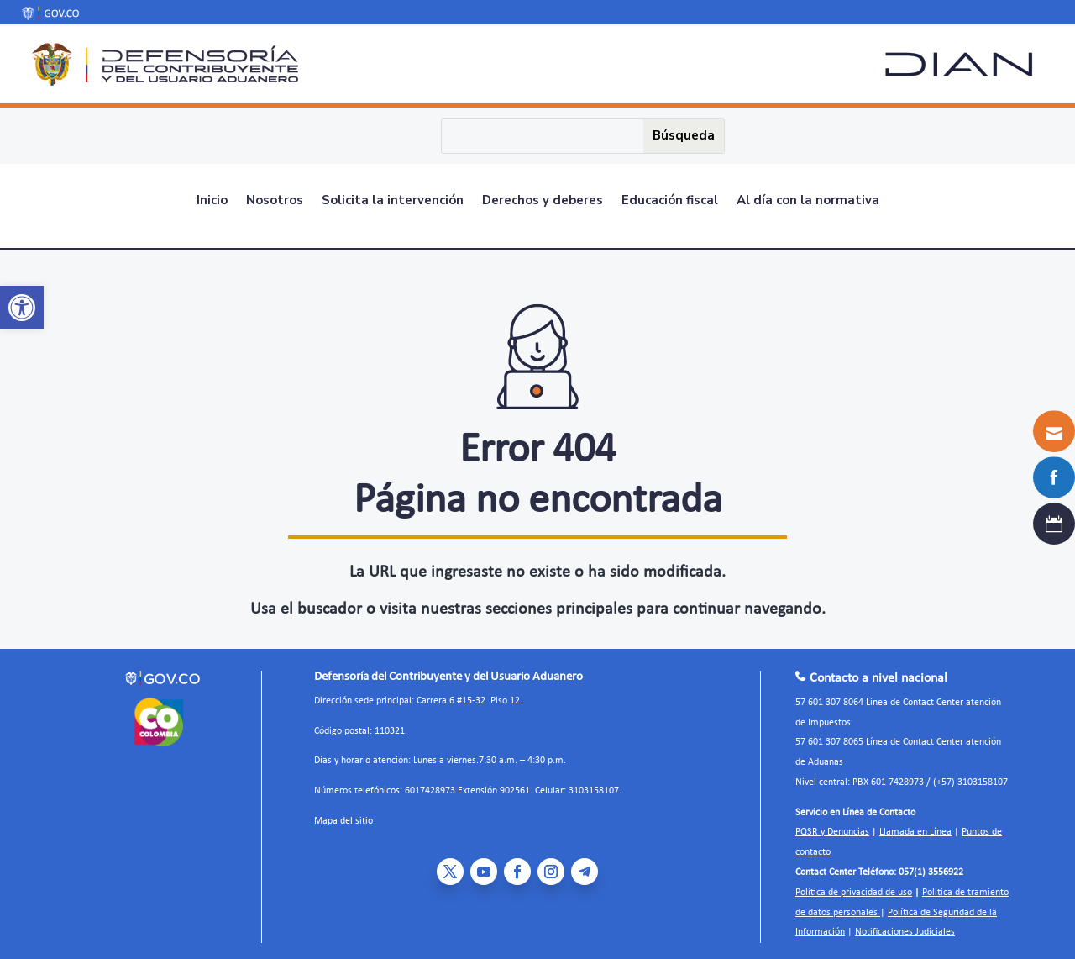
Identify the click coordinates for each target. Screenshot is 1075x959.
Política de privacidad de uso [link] (853, 887)
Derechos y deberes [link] (542, 199)
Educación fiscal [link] (669, 199)
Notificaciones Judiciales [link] (905, 926)
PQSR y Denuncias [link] (832, 827)
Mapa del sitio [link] (343, 815)
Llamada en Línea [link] (915, 827)
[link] (22, 307)
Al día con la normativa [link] (808, 199)
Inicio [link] (212, 199)
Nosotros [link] (274, 199)
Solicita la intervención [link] (393, 199)
